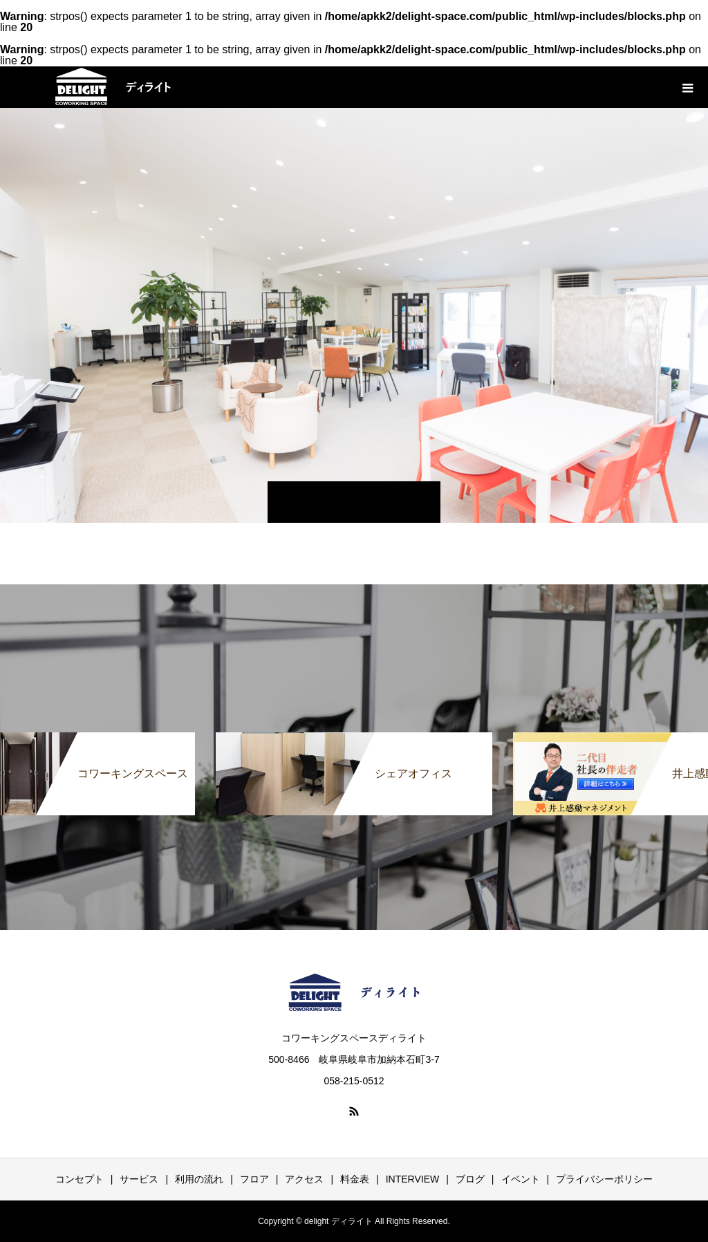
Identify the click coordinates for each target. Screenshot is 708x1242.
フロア (254, 1179)
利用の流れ (199, 1179)
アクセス (304, 1179)
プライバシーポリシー (604, 1179)
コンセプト (79, 1179)
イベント (520, 1179)
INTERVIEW (413, 1179)
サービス (139, 1179)
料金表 (354, 1179)
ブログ (470, 1179)
